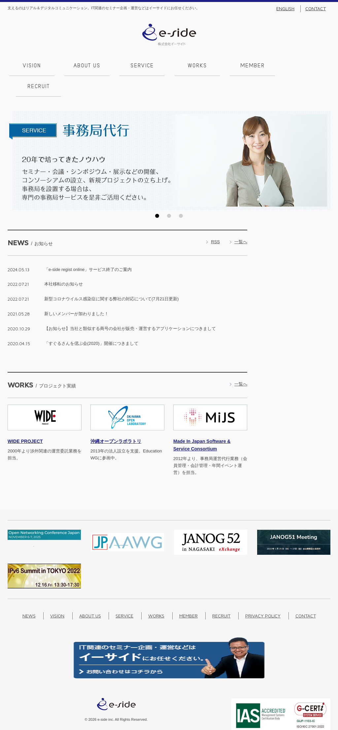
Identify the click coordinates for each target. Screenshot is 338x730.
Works (195, 66)
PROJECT (25, 419)
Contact (315, 8)
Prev (14, 138)
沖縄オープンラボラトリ (115, 419)
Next (323, 138)
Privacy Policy (263, 594)
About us (85, 66)
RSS (215, 219)
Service (140, 66)
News (29, 594)
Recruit (306, 66)
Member (251, 66)
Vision (30, 66)
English (285, 8)
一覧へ (240, 219)
